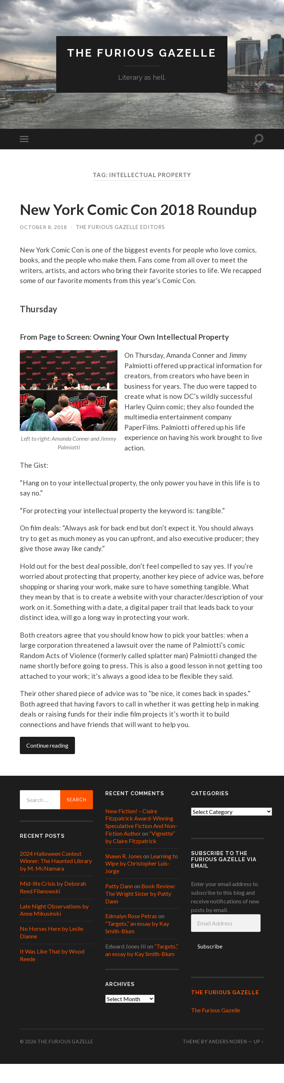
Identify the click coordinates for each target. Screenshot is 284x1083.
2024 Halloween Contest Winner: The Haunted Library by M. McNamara (56, 880)
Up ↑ (259, 1061)
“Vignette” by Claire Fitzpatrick (140, 856)
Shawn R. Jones (123, 875)
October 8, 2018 (44, 246)
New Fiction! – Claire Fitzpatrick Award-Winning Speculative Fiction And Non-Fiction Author (141, 841)
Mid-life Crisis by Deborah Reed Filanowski (53, 906)
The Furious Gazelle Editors (121, 246)
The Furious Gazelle (142, 52)
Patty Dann (119, 905)
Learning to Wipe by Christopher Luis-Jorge (141, 883)
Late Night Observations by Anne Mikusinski (54, 929)
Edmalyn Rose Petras (131, 935)
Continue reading (47, 764)
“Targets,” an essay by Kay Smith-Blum (141, 969)
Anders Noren (228, 1061)
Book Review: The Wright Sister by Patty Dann (140, 913)
